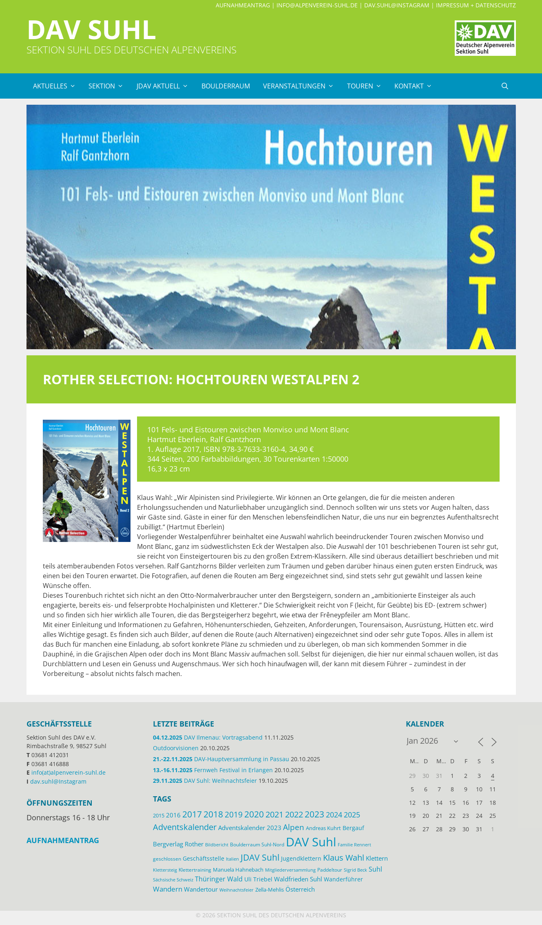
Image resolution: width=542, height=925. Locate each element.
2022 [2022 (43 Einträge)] (294, 814)
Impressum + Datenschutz (476, 5)
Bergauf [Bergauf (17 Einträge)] (353, 828)
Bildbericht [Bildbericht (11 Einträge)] (216, 844)
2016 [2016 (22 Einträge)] (173, 814)
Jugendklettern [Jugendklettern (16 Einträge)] (301, 858)
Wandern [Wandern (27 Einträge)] (167, 889)
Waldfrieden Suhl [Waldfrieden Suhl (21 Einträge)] (298, 879)
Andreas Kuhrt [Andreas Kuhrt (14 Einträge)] (323, 828)
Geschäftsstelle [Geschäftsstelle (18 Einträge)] (203, 858)
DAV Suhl (91, 29)
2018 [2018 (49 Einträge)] (213, 814)
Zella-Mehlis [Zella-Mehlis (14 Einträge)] (269, 889)
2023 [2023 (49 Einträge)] (314, 814)
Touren (367, 86)
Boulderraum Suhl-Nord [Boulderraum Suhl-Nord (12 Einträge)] (257, 844)
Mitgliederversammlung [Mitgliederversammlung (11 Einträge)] (290, 870)
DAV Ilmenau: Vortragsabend (208, 737)
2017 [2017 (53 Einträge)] (192, 814)
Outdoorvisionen (176, 748)
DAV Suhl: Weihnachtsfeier (205, 780)
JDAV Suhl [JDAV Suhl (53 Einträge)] (260, 857)
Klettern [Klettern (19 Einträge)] (377, 858)
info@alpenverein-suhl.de (317, 5)
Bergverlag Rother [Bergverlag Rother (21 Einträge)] (178, 844)
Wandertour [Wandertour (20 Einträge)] (201, 889)
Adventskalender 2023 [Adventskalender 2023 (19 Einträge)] (249, 828)
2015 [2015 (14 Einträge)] (158, 815)
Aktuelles (57, 86)
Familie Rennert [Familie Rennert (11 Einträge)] (354, 844)
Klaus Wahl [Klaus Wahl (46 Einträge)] (343, 857)
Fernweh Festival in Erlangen (213, 770)
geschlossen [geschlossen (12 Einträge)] (167, 858)
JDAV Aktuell (166, 86)
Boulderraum (225, 85)
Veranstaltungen (302, 86)
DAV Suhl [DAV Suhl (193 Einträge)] (311, 842)
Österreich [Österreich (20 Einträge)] (300, 889)
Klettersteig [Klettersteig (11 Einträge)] (165, 870)
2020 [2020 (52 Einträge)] (254, 814)
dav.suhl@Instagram (396, 5)
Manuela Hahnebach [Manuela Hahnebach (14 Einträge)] (238, 869)
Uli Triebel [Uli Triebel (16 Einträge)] (258, 879)
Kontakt (416, 86)
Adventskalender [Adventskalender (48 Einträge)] (185, 826)
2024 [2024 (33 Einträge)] (334, 814)
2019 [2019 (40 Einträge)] (234, 814)
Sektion (109, 86)
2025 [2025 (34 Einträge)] (352, 814)
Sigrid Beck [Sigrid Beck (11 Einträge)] (355, 870)
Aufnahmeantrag (243, 5)
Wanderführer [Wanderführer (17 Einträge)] (343, 879)
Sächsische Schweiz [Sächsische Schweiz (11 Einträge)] (173, 880)
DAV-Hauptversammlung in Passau (221, 759)
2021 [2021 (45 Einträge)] (274, 814)
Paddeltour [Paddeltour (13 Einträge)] (329, 869)
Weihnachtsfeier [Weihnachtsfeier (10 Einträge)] (236, 890)
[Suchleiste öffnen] (505, 86)
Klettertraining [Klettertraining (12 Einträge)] (195, 869)
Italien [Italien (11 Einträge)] (232, 859)
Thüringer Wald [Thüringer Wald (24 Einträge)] (219, 878)
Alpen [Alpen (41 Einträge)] (293, 826)
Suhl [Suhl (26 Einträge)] (375, 869)
